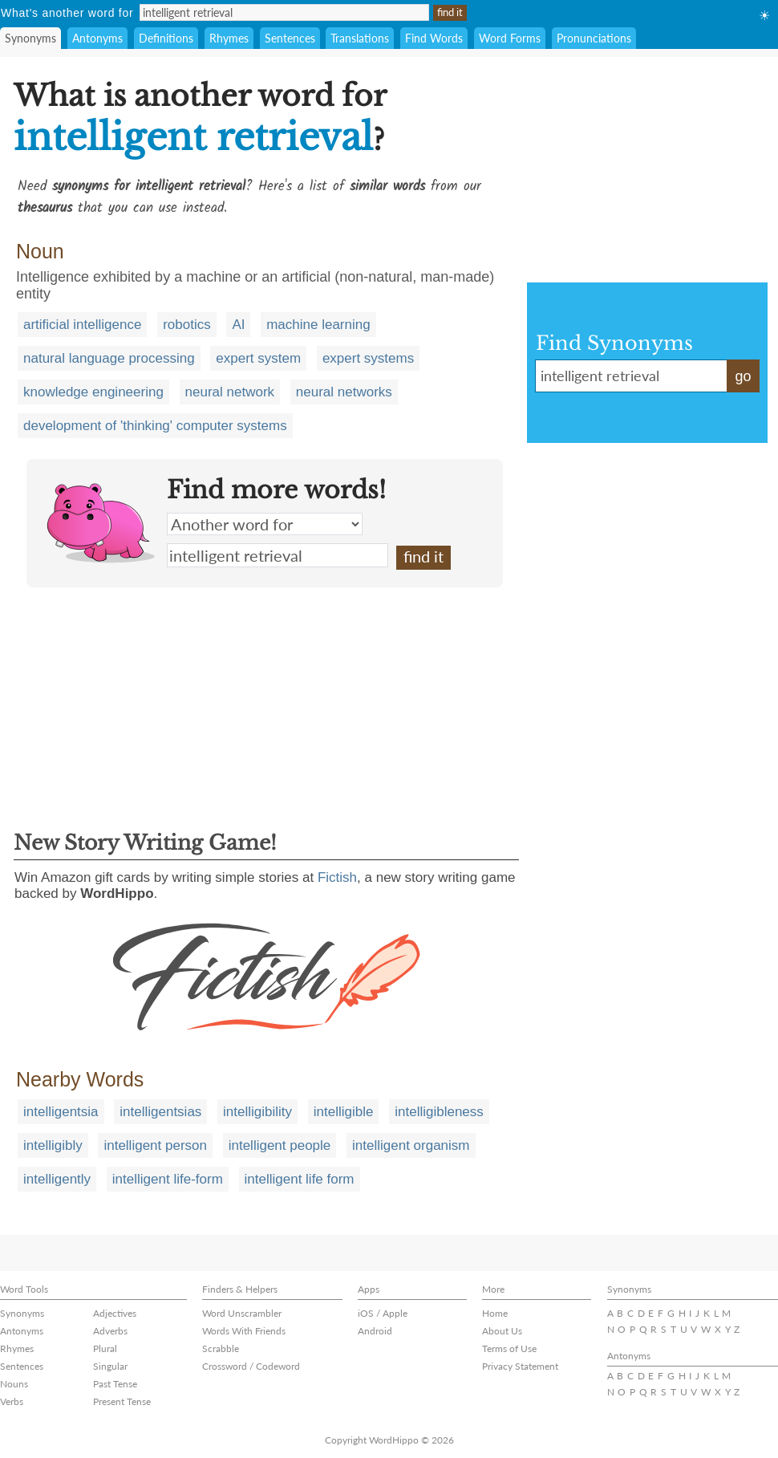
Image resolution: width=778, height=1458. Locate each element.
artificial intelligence (82, 324)
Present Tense (122, 1401)
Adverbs (110, 1331)
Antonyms (97, 38)
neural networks (344, 392)
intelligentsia (61, 1111)
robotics (187, 324)
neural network (230, 392)
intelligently (57, 1179)
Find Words (434, 38)
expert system (258, 358)
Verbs (11, 1401)
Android (375, 1331)
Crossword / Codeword (251, 1366)
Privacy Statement (520, 1366)
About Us (502, 1331)
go (743, 376)
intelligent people (280, 1145)
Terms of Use (509, 1348)
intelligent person (155, 1145)
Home (495, 1313)
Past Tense (115, 1384)
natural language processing (109, 358)
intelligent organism (410, 1145)
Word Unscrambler (242, 1313)
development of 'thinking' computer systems (155, 425)
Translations (359, 38)
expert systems (368, 358)
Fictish (337, 877)
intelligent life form (300, 1179)
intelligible (344, 1111)
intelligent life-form (167, 1179)
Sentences (290, 38)
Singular (110, 1366)
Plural (105, 1348)
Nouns (14, 1384)
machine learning (318, 324)
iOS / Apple (382, 1313)
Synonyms (30, 38)
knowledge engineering (93, 392)
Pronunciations (594, 38)
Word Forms (510, 38)
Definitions (166, 38)
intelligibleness (439, 1111)
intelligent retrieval (277, 555)
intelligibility (257, 1111)
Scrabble (220, 1348)
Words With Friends (244, 1331)
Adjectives (114, 1313)
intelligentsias (160, 1111)
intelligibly (53, 1145)
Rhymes (229, 38)
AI (238, 324)
